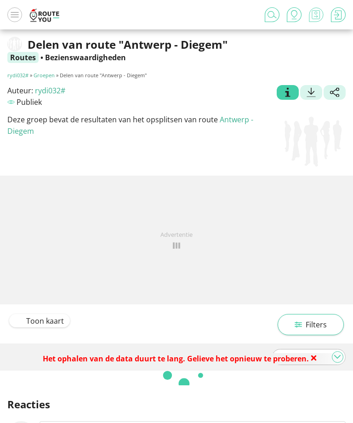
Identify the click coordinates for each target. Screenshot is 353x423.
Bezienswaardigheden (85, 57)
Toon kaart (39, 321)
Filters (311, 325)
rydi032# (17, 75)
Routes (23, 57)
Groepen (44, 75)
